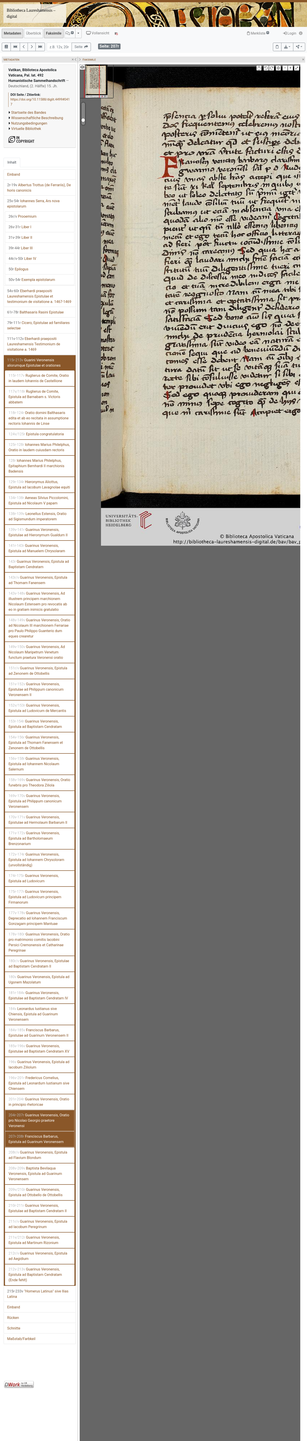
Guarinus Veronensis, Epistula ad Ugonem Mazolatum (39, 979)
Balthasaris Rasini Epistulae (35, 312)
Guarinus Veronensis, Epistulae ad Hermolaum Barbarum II (38, 820)
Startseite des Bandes (28, 112)
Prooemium (23, 216)
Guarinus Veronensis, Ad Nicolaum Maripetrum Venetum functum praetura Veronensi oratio (37, 652)
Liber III (21, 248)
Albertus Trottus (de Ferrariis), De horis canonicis (39, 188)
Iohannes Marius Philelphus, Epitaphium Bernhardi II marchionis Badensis (36, 465)
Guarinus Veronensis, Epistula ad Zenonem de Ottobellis (38, 671)
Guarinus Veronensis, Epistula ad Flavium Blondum (38, 1155)
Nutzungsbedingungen (29, 123)
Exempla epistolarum (32, 280)
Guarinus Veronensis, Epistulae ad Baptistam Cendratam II (39, 963)
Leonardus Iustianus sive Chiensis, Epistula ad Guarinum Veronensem (33, 1014)
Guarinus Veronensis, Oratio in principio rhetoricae (39, 1102)
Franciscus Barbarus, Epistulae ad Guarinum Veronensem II (38, 1033)
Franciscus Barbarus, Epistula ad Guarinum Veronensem (36, 1139)
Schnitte (13, 1328)
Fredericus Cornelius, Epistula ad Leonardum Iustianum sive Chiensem (39, 1083)
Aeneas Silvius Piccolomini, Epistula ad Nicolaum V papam (38, 500)
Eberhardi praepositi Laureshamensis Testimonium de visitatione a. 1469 (33, 344)
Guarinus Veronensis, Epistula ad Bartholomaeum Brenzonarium (34, 838)
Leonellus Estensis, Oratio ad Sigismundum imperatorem (37, 516)
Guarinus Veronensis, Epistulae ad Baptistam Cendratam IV (38, 995)
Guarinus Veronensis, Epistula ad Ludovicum (34, 878)
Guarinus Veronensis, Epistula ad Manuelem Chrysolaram (37, 548)
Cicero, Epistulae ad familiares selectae (38, 325)
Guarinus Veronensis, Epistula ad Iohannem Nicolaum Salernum (34, 763)
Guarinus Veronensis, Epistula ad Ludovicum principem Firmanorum (35, 896)
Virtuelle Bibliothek (26, 129)
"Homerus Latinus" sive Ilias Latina (37, 1294)
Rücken (13, 1318)
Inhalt (11, 162)
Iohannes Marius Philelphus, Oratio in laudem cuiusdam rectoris (39, 447)
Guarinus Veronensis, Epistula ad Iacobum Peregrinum (38, 1224)
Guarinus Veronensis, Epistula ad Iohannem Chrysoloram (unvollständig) (36, 859)
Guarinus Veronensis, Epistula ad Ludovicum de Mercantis (37, 708)
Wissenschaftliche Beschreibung (37, 118)
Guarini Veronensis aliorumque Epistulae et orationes (34, 363)
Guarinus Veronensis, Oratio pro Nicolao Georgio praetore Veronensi (39, 1120)
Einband (13, 174)
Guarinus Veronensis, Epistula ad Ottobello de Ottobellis (36, 1192)
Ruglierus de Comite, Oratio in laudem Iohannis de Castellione (39, 378)
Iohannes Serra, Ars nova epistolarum (33, 203)
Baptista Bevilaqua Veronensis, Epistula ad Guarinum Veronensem (35, 1173)
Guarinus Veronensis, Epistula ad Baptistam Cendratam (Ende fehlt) (35, 1274)
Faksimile (53, 33)
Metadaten (12, 33)
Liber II (20, 237)
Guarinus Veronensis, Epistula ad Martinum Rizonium (34, 1240)
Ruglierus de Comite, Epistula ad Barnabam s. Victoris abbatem (34, 396)
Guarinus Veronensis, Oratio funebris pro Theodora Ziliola (39, 782)
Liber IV (22, 258)
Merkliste (258, 33)
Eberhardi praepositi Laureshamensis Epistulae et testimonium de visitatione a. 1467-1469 (39, 296)
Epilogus (18, 269)
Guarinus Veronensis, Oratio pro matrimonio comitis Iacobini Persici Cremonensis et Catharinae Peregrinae (39, 942)
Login (289, 33)
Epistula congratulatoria (36, 434)
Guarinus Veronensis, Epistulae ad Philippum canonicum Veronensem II (36, 689)
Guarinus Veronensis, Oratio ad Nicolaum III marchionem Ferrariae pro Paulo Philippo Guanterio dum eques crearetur (39, 628)
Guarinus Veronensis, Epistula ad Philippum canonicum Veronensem (35, 801)
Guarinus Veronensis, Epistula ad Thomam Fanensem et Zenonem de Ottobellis (36, 742)
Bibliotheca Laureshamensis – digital (31, 13)
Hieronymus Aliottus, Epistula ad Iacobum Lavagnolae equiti (39, 484)
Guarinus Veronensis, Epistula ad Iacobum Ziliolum (39, 1064)
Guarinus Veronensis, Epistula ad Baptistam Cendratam (39, 564)
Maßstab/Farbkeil (21, 1339)
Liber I (20, 227)
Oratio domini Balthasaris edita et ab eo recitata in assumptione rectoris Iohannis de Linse (38, 418)
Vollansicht (97, 33)
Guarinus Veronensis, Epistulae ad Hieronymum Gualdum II (38, 532)
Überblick (33, 33)
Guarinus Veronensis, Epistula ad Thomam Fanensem (38, 580)
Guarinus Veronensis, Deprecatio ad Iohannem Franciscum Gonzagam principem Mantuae (38, 918)
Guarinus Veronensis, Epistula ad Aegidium (38, 1256)
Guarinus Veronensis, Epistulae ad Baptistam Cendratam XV (39, 1048)
